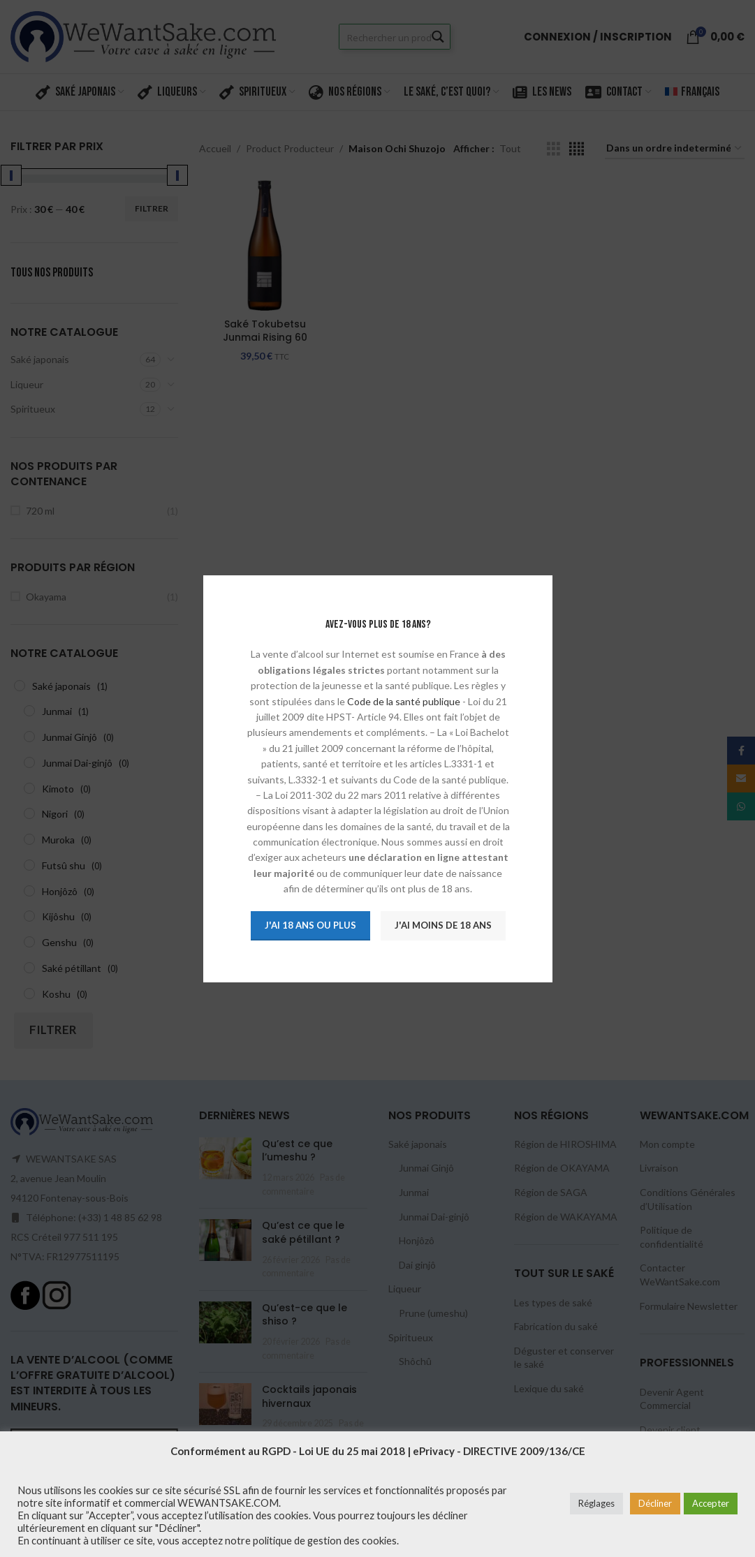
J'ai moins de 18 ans (442, 925)
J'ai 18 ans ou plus (309, 925)
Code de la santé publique (403, 701)
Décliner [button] (655, 1503)
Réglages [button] (596, 1503)
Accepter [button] (710, 1503)
